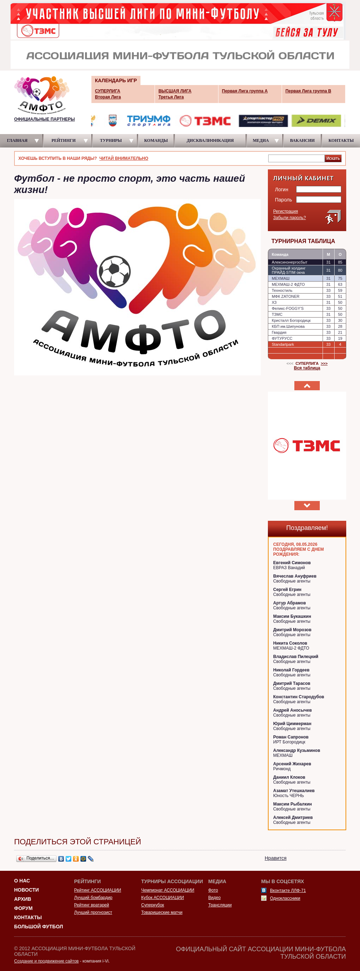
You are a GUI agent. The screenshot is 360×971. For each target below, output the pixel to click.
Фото (213, 890)
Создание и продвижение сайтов (46, 961)
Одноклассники (285, 898)
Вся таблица (307, 368)
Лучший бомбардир (93, 897)
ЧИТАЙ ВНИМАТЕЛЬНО (123, 158)
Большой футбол (38, 926)
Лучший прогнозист (93, 912)
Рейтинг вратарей (91, 905)
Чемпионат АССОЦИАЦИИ (167, 890)
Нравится (276, 858)
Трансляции (220, 905)
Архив (22, 899)
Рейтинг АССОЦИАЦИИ (97, 890)
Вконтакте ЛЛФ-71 (288, 890)
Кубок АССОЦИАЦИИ (162, 897)
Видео (214, 897)
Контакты (28, 917)
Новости (26, 890)
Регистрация (285, 211)
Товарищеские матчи (161, 912)
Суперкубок (152, 905)
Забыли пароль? (289, 217)
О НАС (22, 880)
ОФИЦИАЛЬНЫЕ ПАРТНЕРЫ (44, 119)
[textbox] (296, 158)
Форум (23, 908)
